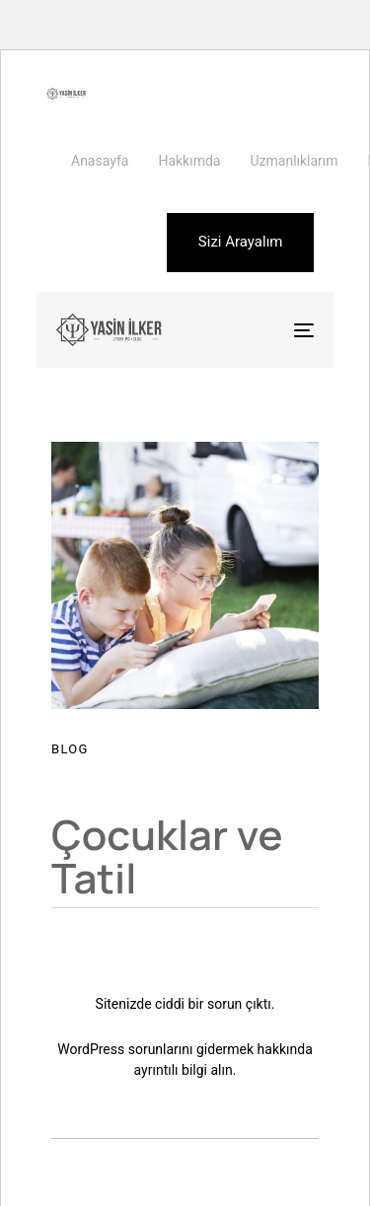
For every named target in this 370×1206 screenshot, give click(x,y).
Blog (70, 749)
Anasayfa (99, 161)
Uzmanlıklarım (293, 161)
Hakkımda (189, 161)
